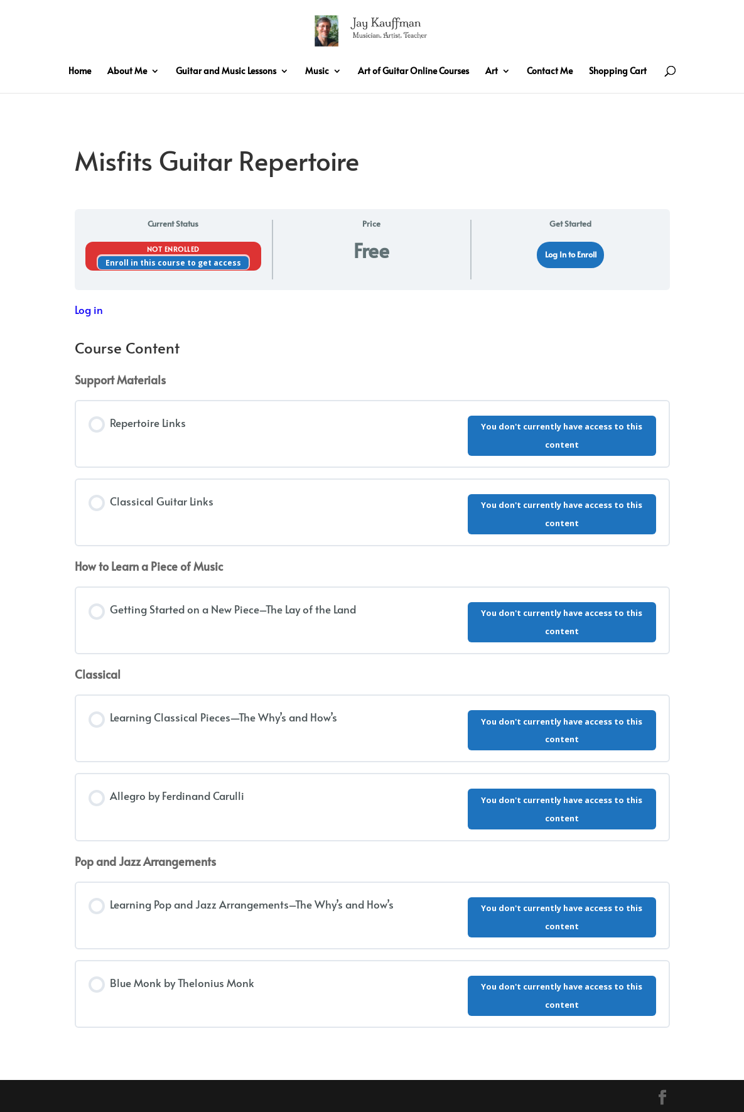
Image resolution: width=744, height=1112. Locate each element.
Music (317, 72)
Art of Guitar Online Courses (413, 72)
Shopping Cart (618, 72)
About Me (127, 72)
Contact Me (550, 72)
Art (491, 72)
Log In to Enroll (570, 254)
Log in (89, 309)
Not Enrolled (173, 249)
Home (79, 72)
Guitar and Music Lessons (226, 72)
